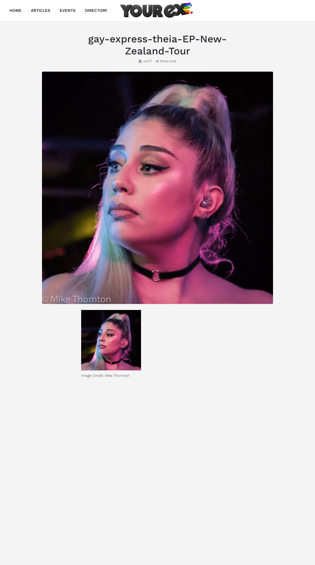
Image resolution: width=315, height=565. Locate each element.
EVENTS (68, 10)
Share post (166, 61)
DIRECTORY (96, 10)
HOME (15, 10)
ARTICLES (40, 10)
